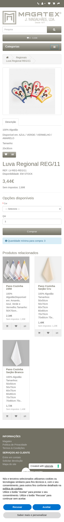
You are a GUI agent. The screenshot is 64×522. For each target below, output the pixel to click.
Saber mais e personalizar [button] (32, 515)
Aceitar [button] (47, 507)
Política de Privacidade (15, 444)
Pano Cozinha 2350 (14, 287)
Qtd (4, 216)
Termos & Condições (14, 448)
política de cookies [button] (12, 488)
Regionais (21, 57)
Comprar (32, 231)
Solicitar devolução (13, 460)
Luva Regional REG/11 (18, 61)
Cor (5, 203)
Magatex (7, 441)
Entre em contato (12, 457)
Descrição (10, 122)
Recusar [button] (17, 507)
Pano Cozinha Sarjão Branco (15, 371)
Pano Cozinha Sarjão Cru (46, 287)
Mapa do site (9, 464)
